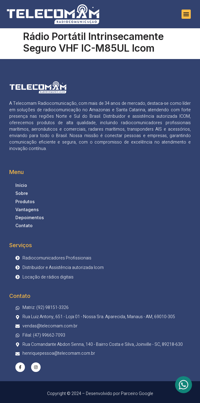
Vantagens (27, 209)
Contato (24, 225)
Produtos (25, 201)
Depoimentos (29, 217)
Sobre (21, 193)
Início (21, 185)
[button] (186, 14)
